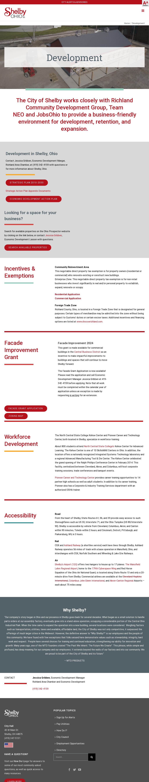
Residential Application (67, 294)
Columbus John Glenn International (87, 580)
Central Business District (87, 352)
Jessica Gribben (53, 235)
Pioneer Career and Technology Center (74, 477)
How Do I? (61, 730)
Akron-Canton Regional (121, 580)
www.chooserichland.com (89, 321)
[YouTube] (79, 769)
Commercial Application (68, 298)
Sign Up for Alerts (65, 717)
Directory (61, 750)
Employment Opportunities (70, 743)
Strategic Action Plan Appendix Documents (28, 191)
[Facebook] (69, 769)
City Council (62, 737)
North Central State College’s (99, 446)
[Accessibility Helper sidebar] (145, 3)
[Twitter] (74, 769)
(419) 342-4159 (40, 688)
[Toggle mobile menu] (143, 10)
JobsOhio (48, 114)
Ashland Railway (72, 545)
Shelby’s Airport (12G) (66, 564)
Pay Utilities (62, 724)
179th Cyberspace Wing (104, 568)
